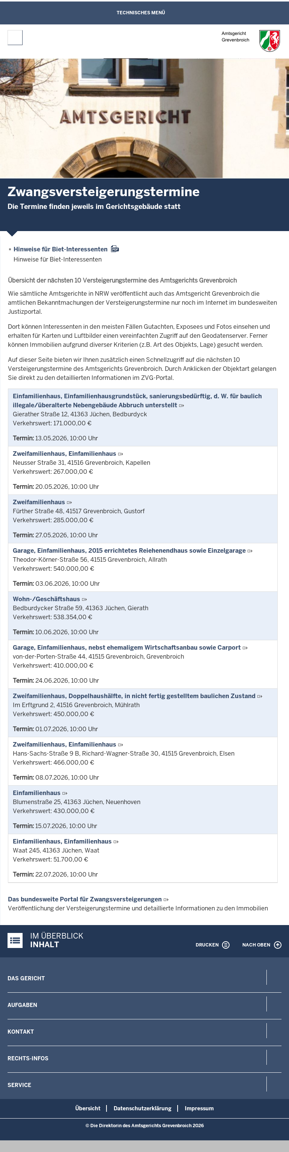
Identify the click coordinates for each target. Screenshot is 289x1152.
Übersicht (87, 1108)
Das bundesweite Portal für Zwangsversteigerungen (85, 899)
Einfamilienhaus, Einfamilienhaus (62, 841)
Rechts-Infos (28, 1058)
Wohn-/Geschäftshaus (46, 599)
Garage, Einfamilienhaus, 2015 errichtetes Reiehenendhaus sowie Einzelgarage (129, 551)
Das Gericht (26, 978)
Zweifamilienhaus (39, 502)
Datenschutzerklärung (143, 1108)
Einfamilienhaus (37, 793)
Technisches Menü (141, 13)
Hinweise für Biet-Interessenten (61, 249)
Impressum (199, 1108)
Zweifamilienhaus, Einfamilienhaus (64, 454)
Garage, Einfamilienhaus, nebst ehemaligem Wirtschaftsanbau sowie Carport (127, 648)
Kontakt (21, 1031)
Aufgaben (22, 1005)
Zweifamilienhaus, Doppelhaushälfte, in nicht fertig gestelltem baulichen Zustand (134, 696)
